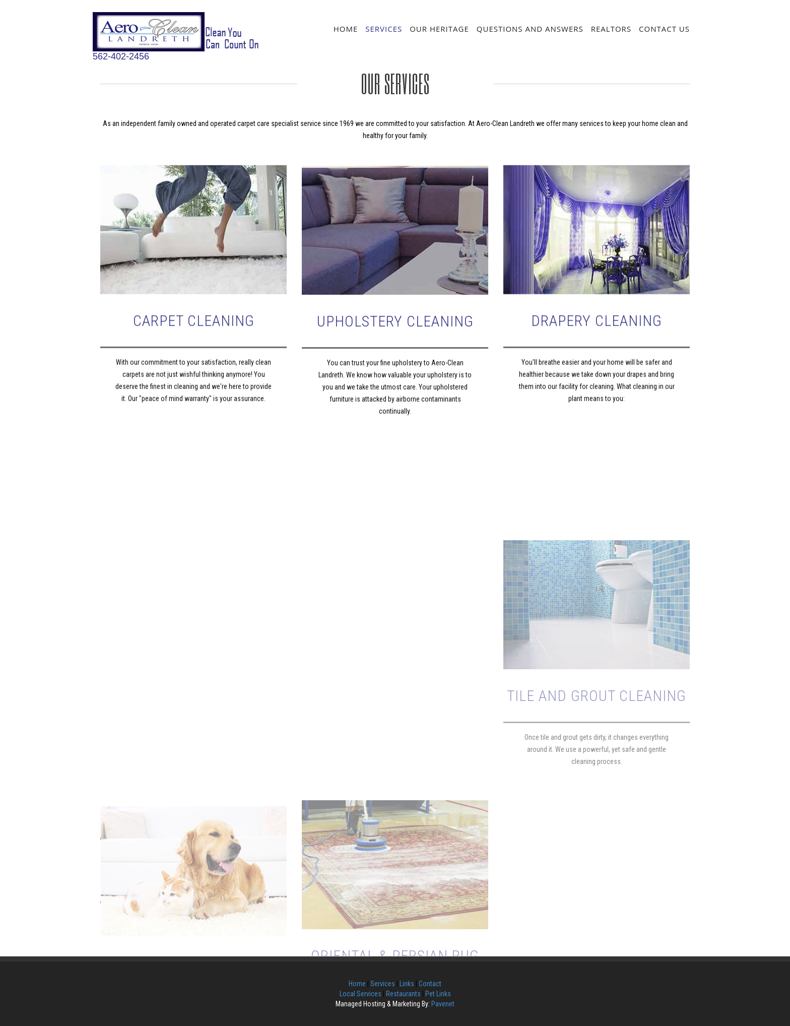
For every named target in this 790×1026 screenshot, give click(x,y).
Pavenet (442, 1004)
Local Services (360, 994)
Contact (430, 984)
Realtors (611, 29)
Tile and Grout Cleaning (596, 795)
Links (407, 984)
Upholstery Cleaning (395, 349)
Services (383, 29)
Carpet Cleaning (193, 347)
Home (346, 29)
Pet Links (438, 994)
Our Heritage (439, 29)
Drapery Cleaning (596, 347)
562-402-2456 (121, 56)
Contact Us (664, 29)
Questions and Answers (530, 29)
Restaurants (403, 994)
